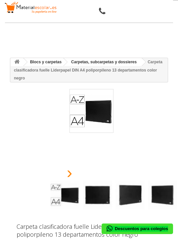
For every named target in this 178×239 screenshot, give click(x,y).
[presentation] (53, 174)
